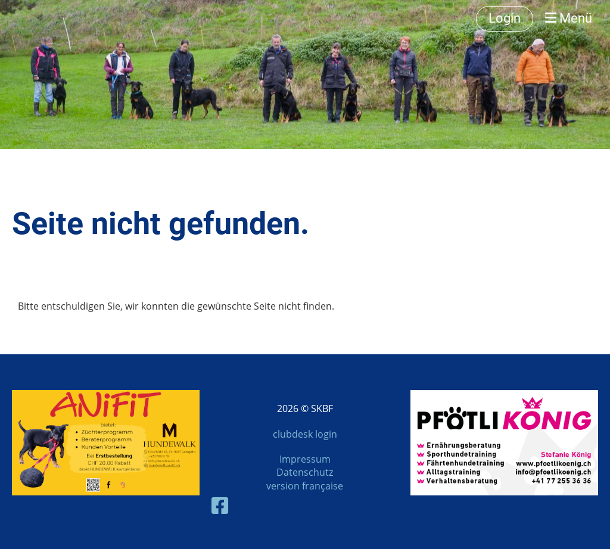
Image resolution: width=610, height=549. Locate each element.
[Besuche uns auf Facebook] (219, 505)
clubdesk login (305, 434)
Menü (568, 18)
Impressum (305, 459)
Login (504, 18)
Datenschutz (304, 472)
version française (304, 485)
